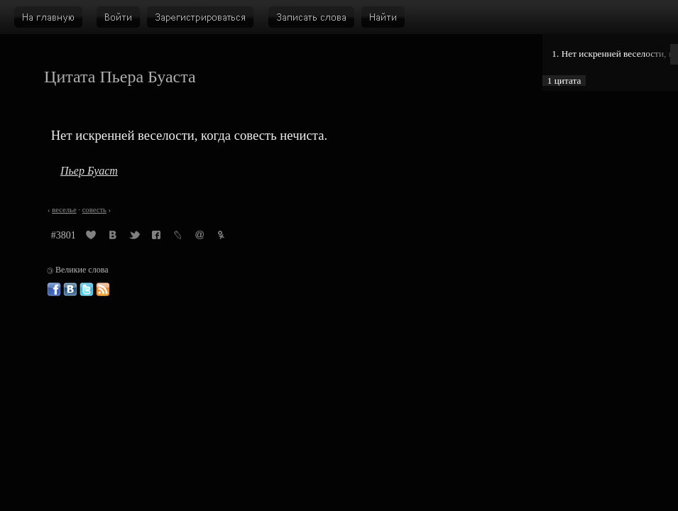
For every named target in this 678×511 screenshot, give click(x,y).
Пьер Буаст (89, 171)
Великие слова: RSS (103, 289)
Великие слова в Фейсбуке (54, 289)
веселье (64, 210)
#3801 (63, 235)
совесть (94, 210)
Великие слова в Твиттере (87, 289)
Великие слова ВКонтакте (70, 289)
